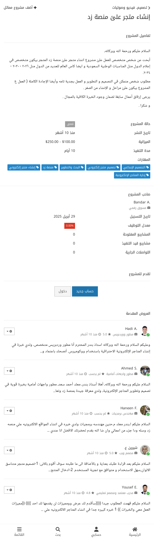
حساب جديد (85, 291)
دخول (63, 291)
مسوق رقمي (137, 208)
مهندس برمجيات (122, 413)
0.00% (70, 225)
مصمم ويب (126, 453)
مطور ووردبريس (123, 334)
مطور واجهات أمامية (119, 374)
